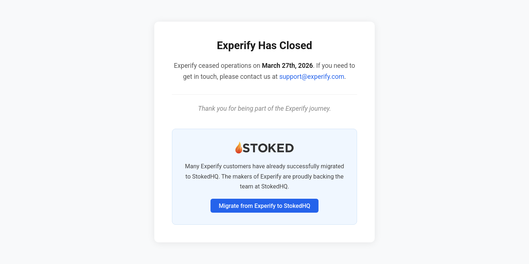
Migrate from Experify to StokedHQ (264, 205)
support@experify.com (311, 76)
